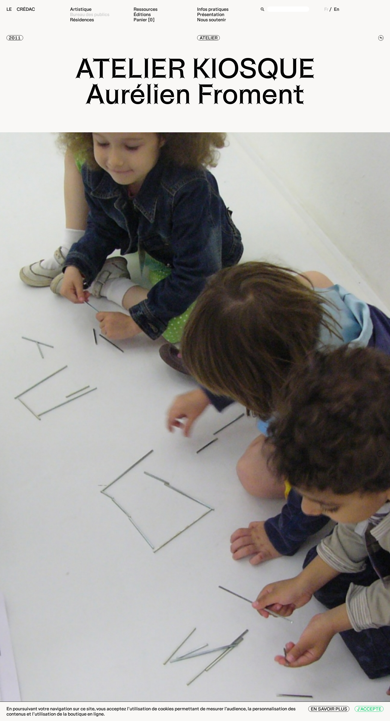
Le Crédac (20, 9)
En (336, 9)
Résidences (82, 19)
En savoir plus (329, 709)
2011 (15, 37)
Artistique (80, 9)
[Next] (380, 453)
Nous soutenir (211, 19)
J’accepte (369, 709)
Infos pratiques (213, 9)
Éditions (142, 14)
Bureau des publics (89, 14)
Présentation (210, 14)
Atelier (209, 37)
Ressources (145, 9)
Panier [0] (144, 19)
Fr (326, 9)
